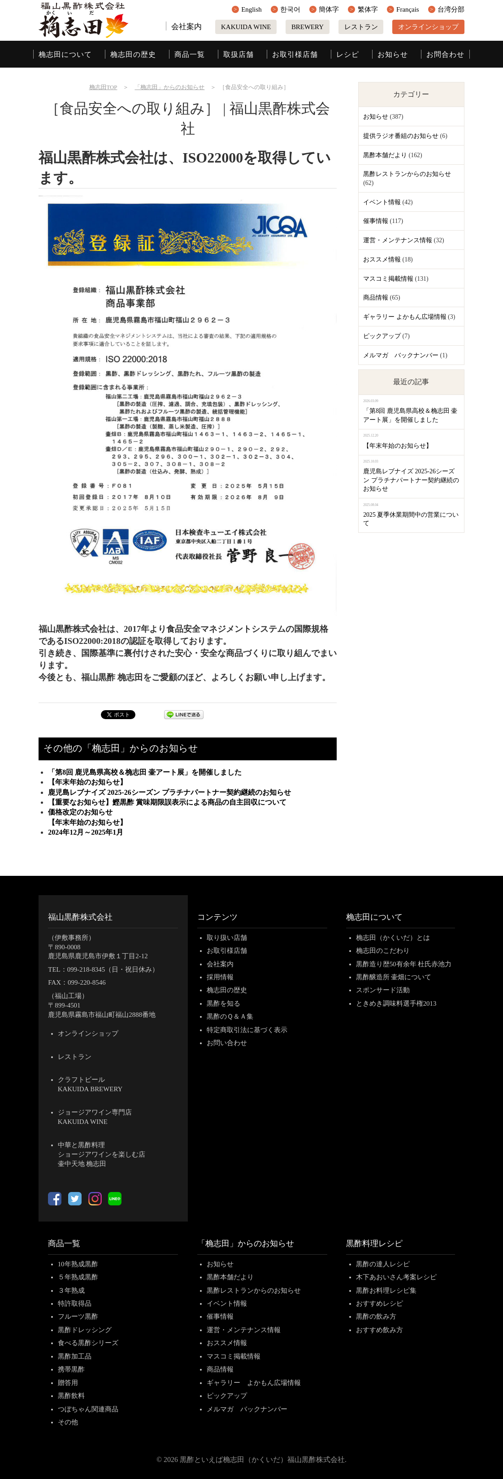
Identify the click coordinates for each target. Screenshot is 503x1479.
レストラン (361, 26)
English (251, 9)
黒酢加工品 (74, 1356)
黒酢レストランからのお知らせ (407, 174)
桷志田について (65, 54)
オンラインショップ (428, 26)
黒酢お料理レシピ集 (386, 1290)
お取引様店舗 (295, 54)
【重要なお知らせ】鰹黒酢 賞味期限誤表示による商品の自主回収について (167, 802)
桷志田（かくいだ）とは (393, 937)
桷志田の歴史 (133, 54)
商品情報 (375, 297)
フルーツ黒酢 (78, 1316)
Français (407, 9)
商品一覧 (189, 54)
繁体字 (368, 9)
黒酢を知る (223, 1003)
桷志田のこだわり (383, 950)
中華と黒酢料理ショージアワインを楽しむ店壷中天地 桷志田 (101, 1154)
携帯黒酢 (71, 1369)
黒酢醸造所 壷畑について (394, 977)
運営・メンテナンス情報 (397, 240)
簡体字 (329, 9)
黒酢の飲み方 (376, 1316)
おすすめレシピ (379, 1303)
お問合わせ (445, 54)
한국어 (290, 9)
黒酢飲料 (71, 1395)
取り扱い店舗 (227, 937)
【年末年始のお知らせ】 (87, 782)
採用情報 (220, 977)
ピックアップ (382, 336)
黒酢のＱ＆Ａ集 (230, 1016)
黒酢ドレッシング (85, 1329)
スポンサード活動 (383, 990)
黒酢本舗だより (385, 155)
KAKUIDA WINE (246, 26)
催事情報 (375, 221)
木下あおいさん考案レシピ (396, 1277)
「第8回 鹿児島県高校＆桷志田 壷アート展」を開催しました (145, 772)
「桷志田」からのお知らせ (245, 1243)
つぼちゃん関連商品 (88, 1409)
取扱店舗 (238, 54)
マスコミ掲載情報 (388, 278)
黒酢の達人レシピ (383, 1264)
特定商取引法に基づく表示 (247, 1029)
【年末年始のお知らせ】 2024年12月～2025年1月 (188, 827)
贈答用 (68, 1382)
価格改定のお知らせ (80, 812)
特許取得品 (74, 1303)
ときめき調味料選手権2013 (396, 1003)
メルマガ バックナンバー (400, 355)
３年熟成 (71, 1290)
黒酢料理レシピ (374, 1243)
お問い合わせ (227, 1042)
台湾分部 (451, 9)
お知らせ (392, 54)
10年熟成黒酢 (78, 1264)
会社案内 (186, 26)
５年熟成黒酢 (78, 1277)
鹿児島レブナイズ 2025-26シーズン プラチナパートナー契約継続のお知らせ (169, 792)
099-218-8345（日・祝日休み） (113, 969)
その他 (68, 1422)
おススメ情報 (382, 259)
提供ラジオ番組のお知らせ (400, 136)
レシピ (347, 54)
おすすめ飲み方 (379, 1329)
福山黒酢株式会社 (80, 917)
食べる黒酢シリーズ (88, 1342)
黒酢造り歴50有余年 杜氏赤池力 (404, 964)
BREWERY (307, 26)
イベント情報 (382, 202)
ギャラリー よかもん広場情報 (404, 316)
